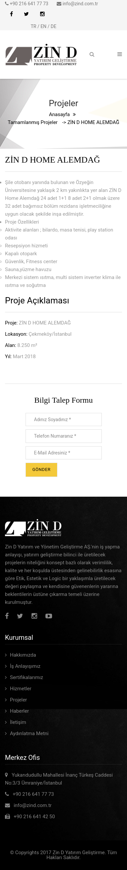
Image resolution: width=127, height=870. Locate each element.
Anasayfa (59, 114)
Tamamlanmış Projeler (32, 122)
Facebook (11, 14)
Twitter (26, 14)
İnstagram (42, 14)
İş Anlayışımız (25, 666)
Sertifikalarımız (26, 677)
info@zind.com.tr (80, 3)
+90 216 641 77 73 (29, 3)
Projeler (18, 700)
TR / (35, 26)
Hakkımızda (23, 655)
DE (53, 26)
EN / (45, 26)
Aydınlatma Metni (29, 733)
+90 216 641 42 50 (32, 817)
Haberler (19, 711)
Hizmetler (21, 689)
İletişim (18, 722)
